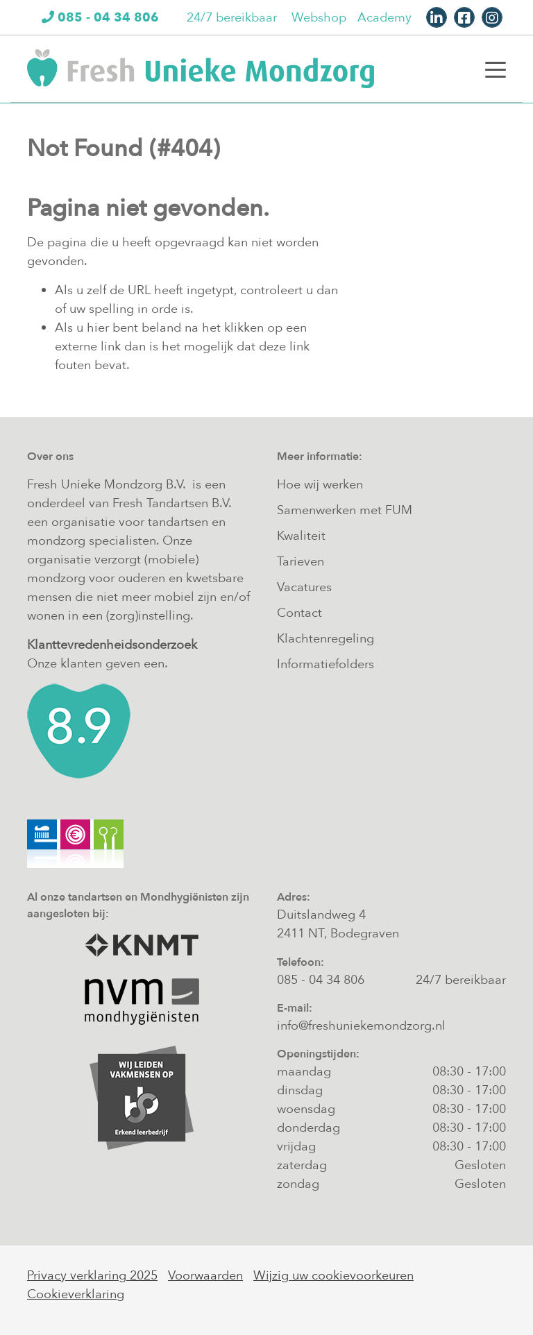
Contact (299, 613)
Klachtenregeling (325, 638)
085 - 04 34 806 (320, 980)
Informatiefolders (325, 664)
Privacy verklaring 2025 (92, 1275)
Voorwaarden (205, 1275)
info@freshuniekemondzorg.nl (361, 1026)
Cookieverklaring (75, 1294)
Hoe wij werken (320, 484)
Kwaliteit (301, 536)
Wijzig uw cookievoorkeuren (333, 1275)
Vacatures (304, 587)
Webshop (318, 17)
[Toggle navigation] (495, 68)
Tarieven (300, 561)
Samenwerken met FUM (344, 510)
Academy (384, 17)
